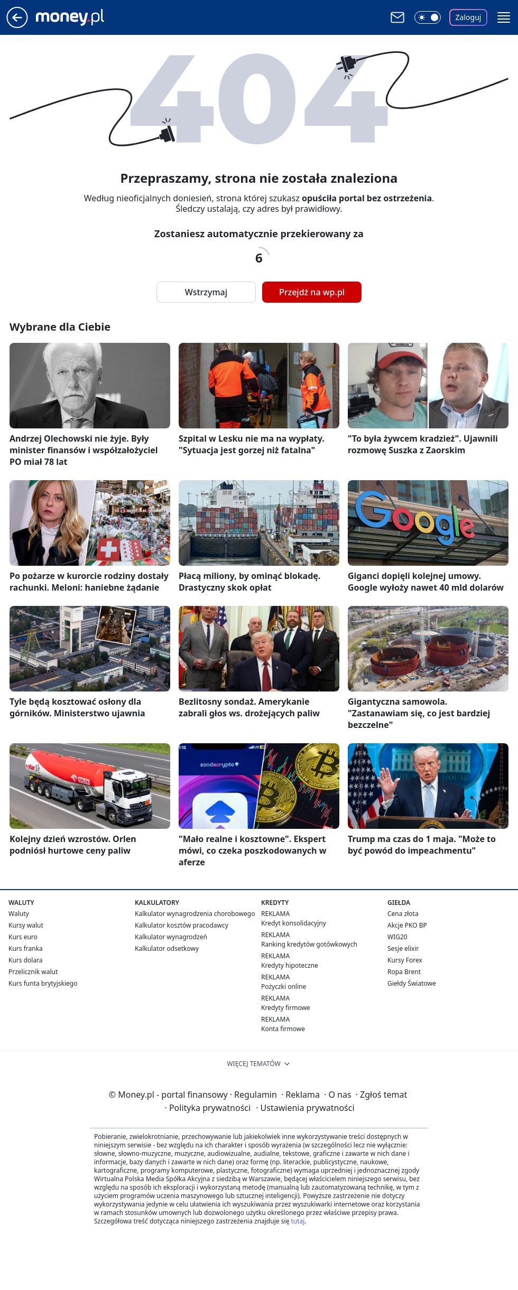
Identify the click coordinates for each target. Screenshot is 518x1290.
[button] (503, 17)
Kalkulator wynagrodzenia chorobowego (195, 913)
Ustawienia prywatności (305, 1108)
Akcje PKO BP (407, 925)
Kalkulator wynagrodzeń (171, 936)
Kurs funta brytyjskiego (42, 983)
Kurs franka (25, 948)
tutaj (297, 1221)
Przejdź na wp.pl (312, 292)
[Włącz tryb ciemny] (427, 17)
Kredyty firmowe (285, 1007)
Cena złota (403, 913)
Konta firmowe (283, 1028)
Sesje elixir (403, 948)
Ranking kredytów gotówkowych (309, 944)
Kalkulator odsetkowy (167, 948)
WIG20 (397, 936)
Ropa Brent (404, 971)
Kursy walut (25, 925)
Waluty (18, 913)
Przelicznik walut (33, 971)
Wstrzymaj (206, 292)
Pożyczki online (283, 986)
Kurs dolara (25, 960)
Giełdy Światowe (411, 983)
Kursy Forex (404, 960)
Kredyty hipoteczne (289, 965)
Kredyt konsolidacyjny (293, 923)
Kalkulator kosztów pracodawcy (181, 925)
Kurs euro (23, 936)
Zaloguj (469, 17)
